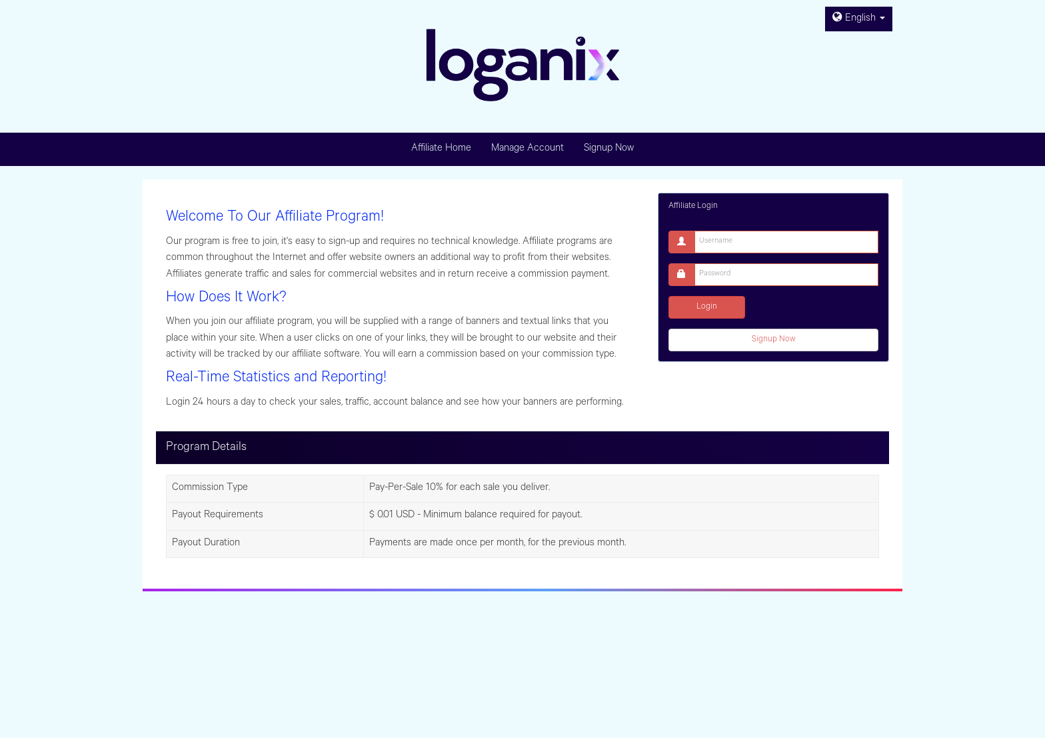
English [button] (858, 19)
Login (706, 307)
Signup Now (773, 340)
